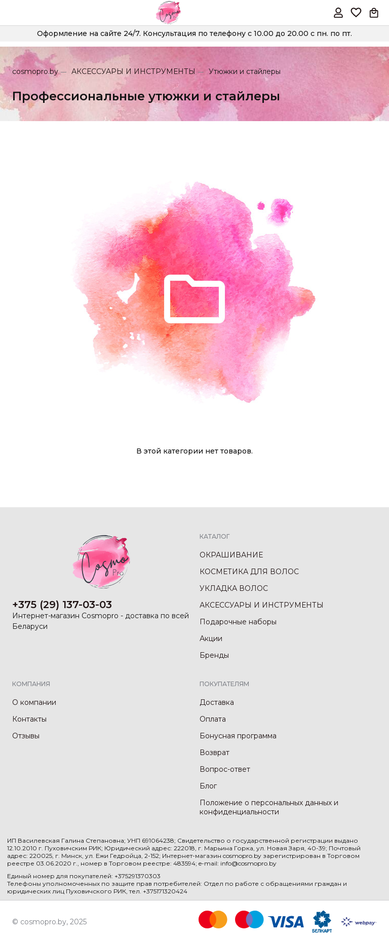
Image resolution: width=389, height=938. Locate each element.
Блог (208, 786)
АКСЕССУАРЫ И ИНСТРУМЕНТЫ (133, 71)
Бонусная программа (238, 735)
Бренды (214, 655)
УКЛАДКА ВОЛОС (234, 588)
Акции (211, 638)
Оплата (213, 719)
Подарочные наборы (238, 621)
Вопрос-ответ (225, 769)
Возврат (214, 752)
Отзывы (26, 735)
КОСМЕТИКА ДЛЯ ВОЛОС (249, 571)
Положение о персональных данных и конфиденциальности (269, 807)
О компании (34, 702)
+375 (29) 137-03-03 (62, 604)
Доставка (217, 702)
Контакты (29, 719)
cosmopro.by (35, 71)
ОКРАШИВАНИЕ (231, 554)
